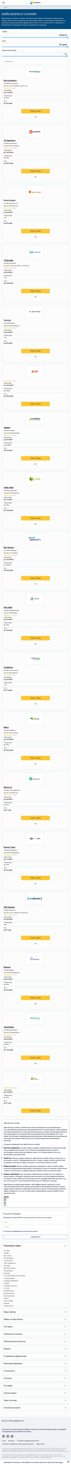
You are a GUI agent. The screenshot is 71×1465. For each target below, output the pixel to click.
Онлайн (6, 1253)
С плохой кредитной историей (14, 1276)
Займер (7, 427)
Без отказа (7, 1256)
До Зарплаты (10, 140)
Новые (6, 1298)
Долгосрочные (9, 1296)
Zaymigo (7, 320)
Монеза (7, 967)
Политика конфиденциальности (28, 1441)
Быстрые (7, 1266)
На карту (7, 1250)
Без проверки (8, 1258)
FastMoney (8, 667)
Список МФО (8, 1301)
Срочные (7, 1273)
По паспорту (8, 1261)
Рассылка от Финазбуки (12, 1214)
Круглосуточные (10, 1268)
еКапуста (8, 787)
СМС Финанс (9, 907)
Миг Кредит (9, 547)
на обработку (16, 1231)
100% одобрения (10, 1263)
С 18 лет (7, 1288)
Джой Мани (9, 1027)
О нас (4, 1441)
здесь (60, 1462)
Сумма (4, 31)
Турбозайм (8, 260)
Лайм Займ (8, 487)
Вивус (6, 727)
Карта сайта (40, 1444)
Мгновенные (8, 1271)
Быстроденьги (10, 80)
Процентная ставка (9, 50)
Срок (4, 41)
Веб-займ (8, 607)
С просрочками (9, 1278)
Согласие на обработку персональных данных (18, 1444)
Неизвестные (8, 1306)
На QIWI (6, 1283)
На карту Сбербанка (11, 1281)
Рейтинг (6, 1303)
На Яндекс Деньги (10, 1286)
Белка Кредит (10, 200)
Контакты (11, 1441)
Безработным (8, 1291)
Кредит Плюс (9, 847)
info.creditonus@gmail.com (14, 1421)
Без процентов (9, 1293)
